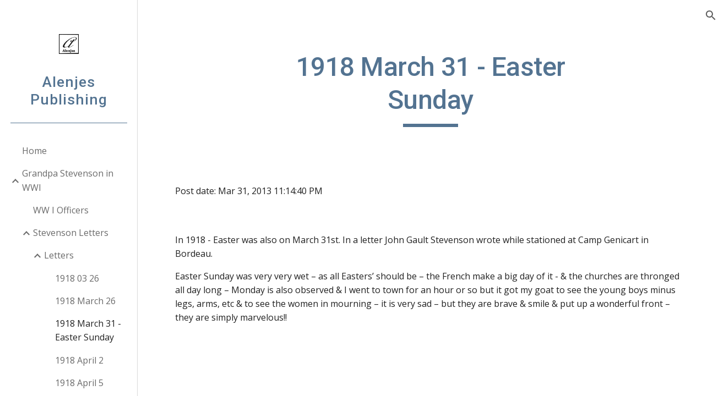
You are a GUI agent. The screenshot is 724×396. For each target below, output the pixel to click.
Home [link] (34, 151)
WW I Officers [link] (61, 210)
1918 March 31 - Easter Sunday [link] (88, 330)
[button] (711, 15)
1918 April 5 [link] (79, 383)
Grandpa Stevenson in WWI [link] (67, 180)
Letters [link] (59, 255)
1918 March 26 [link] (85, 301)
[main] (431, 88)
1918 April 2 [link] (79, 360)
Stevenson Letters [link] (70, 233)
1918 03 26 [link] (77, 278)
